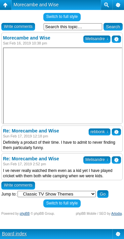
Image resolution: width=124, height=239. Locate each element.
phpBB (25, 213)
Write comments (18, 26)
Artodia (116, 213)
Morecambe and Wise (36, 4)
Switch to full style (62, 16)
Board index (14, 233)
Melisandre (96, 39)
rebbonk (99, 131)
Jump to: (9, 194)
